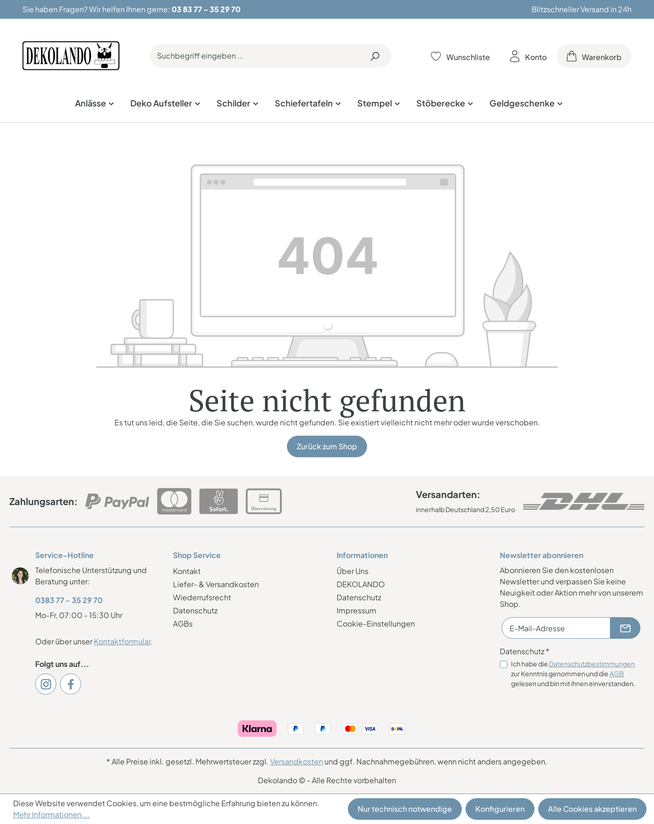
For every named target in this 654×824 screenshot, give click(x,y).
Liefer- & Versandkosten (216, 584)
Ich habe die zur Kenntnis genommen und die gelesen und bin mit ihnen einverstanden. (573, 673)
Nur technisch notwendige (405, 809)
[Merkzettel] (460, 56)
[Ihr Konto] (528, 56)
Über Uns (352, 571)
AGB (616, 673)
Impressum (356, 610)
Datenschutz (195, 610)
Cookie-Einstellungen (376, 623)
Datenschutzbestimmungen (592, 663)
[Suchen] (374, 56)
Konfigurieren (500, 809)
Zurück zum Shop (327, 446)
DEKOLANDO (361, 584)
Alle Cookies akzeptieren (592, 809)
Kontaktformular (122, 641)
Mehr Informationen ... (51, 814)
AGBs (183, 623)
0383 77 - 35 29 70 (69, 600)
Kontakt (187, 571)
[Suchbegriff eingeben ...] (254, 56)
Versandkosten (296, 761)
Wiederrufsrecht (202, 597)
